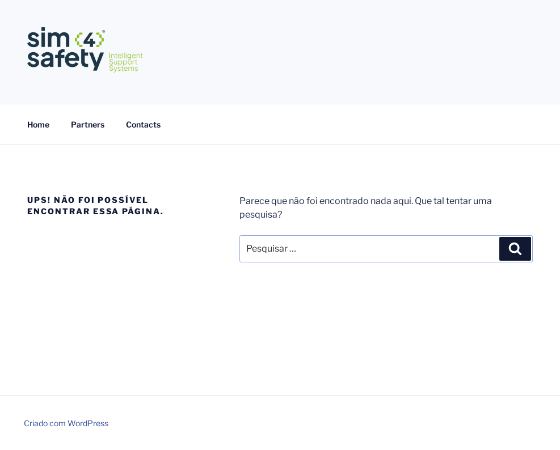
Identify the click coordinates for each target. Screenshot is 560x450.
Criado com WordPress (66, 423)
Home (38, 124)
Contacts (143, 124)
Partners (87, 124)
